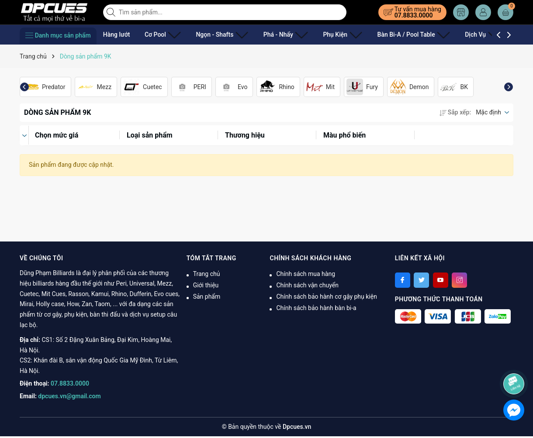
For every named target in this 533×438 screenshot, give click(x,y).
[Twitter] (421, 280)
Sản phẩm (207, 296)
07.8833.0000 (414, 15)
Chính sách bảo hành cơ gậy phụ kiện (326, 296)
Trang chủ (206, 273)
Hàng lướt (116, 34)
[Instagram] (459, 280)
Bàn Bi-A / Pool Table (381, 34)
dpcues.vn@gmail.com (69, 396)
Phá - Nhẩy (268, 34)
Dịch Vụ (443, 34)
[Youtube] (440, 280)
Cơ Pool (159, 34)
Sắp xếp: (455, 112)
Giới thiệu (206, 285)
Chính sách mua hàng (305, 273)
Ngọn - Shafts (211, 34)
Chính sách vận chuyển (307, 285)
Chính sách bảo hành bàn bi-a (316, 307)
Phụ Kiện (317, 34)
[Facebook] (402, 280)
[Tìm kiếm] (112, 12)
